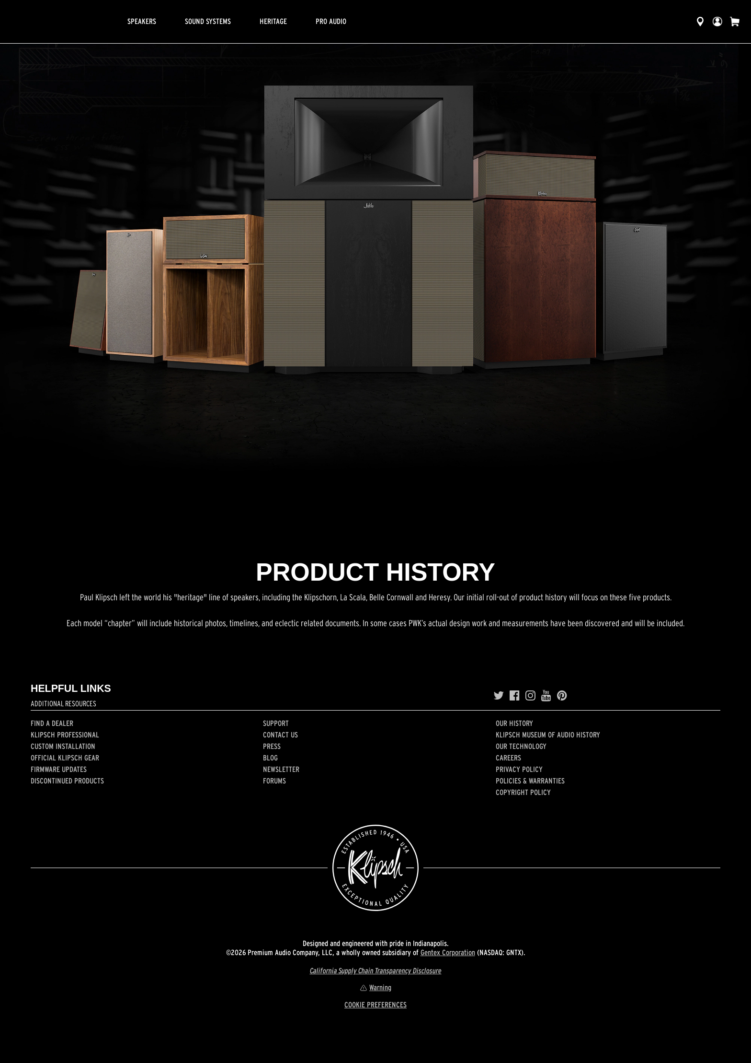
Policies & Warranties (530, 780)
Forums (274, 780)
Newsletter (281, 769)
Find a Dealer (52, 723)
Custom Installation (63, 746)
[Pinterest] (562, 696)
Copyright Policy (523, 792)
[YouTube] (546, 696)
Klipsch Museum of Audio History (548, 734)
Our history (514, 723)
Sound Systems (208, 21)
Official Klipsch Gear (65, 757)
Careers (508, 757)
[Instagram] (530, 696)
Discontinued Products (67, 780)
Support (276, 723)
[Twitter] (498, 696)
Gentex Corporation (448, 952)
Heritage (273, 21)
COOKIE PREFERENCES (375, 1004)
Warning (375, 987)
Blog (270, 757)
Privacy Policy (519, 769)
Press (272, 746)
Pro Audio (331, 21)
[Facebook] (515, 696)
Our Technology (521, 746)
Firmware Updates (59, 769)
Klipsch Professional (65, 734)
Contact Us (280, 734)
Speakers (141, 21)
